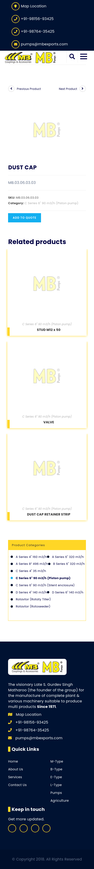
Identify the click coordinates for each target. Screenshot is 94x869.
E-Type (56, 777)
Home (13, 761)
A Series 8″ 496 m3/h (32, 564)
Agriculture (59, 800)
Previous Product (29, 89)
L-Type (56, 785)
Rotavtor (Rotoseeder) (33, 606)
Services (15, 777)
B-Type (56, 769)
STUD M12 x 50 (48, 329)
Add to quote (24, 218)
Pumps (56, 792)
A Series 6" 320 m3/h (68, 557)
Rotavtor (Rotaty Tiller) (33, 599)
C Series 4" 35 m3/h (31, 571)
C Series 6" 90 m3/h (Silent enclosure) (45, 585)
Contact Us (17, 785)
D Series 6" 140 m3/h (67, 592)
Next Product (68, 89)
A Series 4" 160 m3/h (31, 557)
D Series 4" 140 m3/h (31, 592)
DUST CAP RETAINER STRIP (48, 514)
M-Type (56, 761)
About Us (15, 769)
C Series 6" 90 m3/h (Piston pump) (51, 203)
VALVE (48, 422)
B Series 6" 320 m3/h (69, 564)
